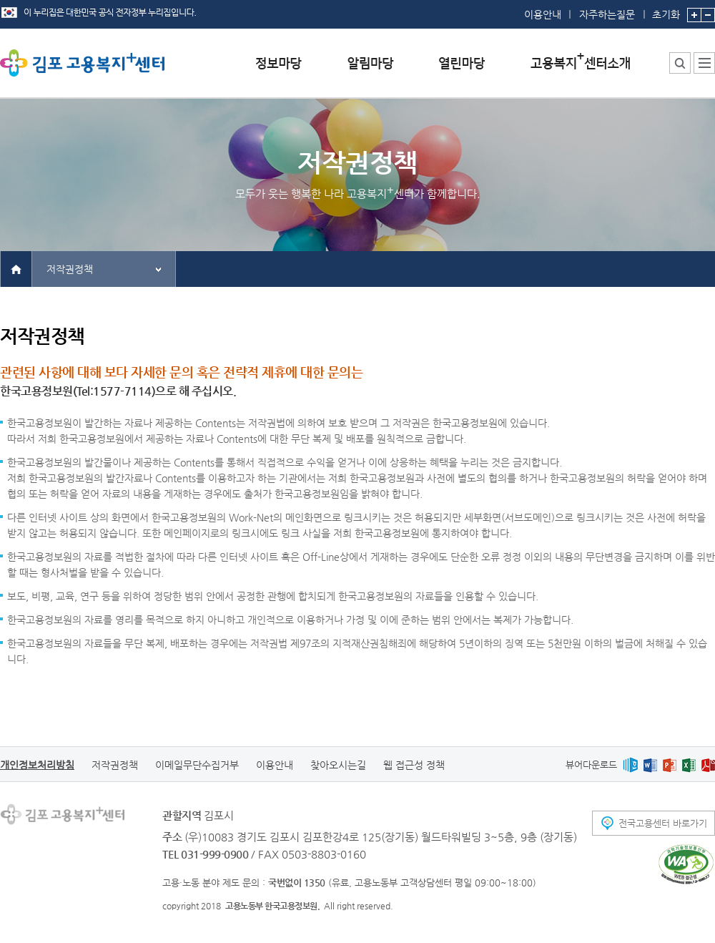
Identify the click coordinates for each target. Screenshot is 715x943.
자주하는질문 (607, 14)
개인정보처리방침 (37, 765)
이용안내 (542, 14)
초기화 (666, 10)
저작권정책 (69, 269)
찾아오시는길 (338, 765)
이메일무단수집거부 (197, 765)
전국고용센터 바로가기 (662, 823)
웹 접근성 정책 (414, 765)
